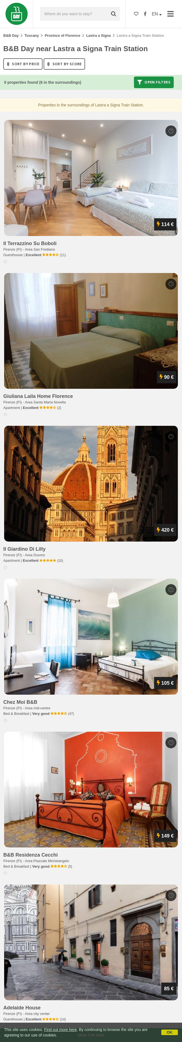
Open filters (153, 82)
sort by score (64, 63)
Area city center (37, 1014)
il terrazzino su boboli (30, 243)
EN (157, 14)
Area (40, 249)
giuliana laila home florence (38, 396)
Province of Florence (62, 35)
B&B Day (11, 35)
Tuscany (32, 35)
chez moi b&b (20, 702)
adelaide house (22, 1007)
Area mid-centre (37, 708)
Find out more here (60, 1029)
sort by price (23, 63)
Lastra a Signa (98, 35)
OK (170, 1032)
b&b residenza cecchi (30, 855)
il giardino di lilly (24, 549)
